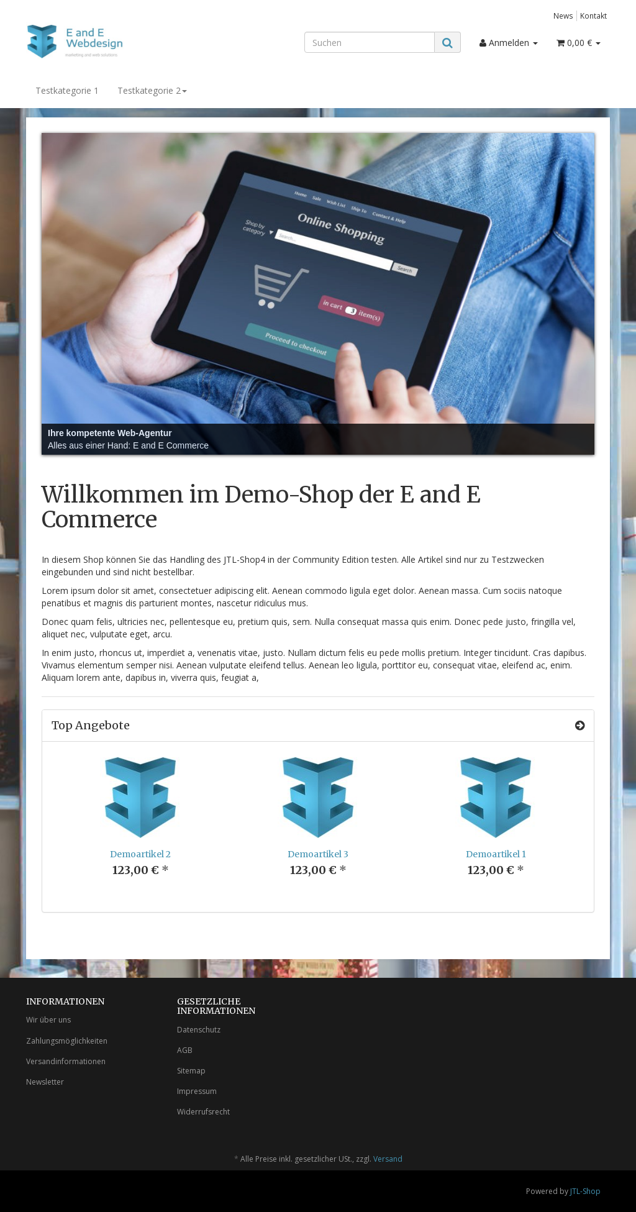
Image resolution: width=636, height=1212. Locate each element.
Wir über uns (48, 1019)
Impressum (197, 1091)
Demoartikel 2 (140, 854)
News (563, 16)
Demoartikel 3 (318, 854)
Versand (387, 1159)
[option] (140, 827)
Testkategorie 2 (152, 90)
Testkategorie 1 (67, 90)
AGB (185, 1050)
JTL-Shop (585, 1191)
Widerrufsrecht (203, 1111)
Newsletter (45, 1082)
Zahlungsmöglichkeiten (66, 1041)
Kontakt (593, 16)
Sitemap (191, 1070)
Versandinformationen (66, 1061)
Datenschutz (198, 1029)
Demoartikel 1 (496, 854)
